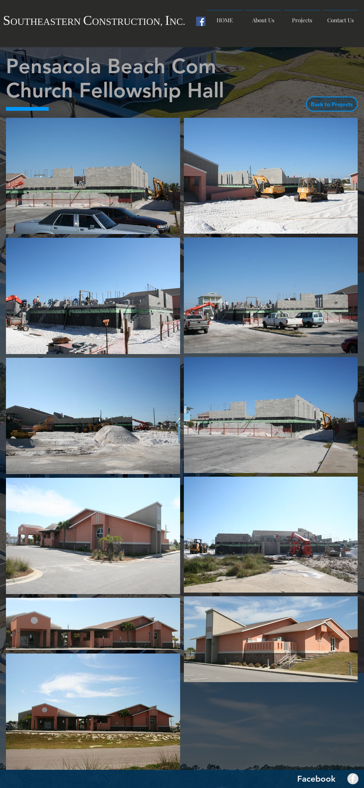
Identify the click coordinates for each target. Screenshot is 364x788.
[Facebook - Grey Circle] (352, 778)
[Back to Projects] (332, 104)
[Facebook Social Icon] (200, 21)
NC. (177, 21)
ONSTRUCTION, (128, 21)
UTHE (30, 21)
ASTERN (63, 21)
